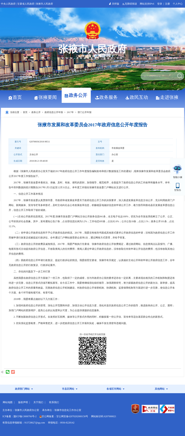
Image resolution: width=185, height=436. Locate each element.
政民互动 (137, 97)
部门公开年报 (84, 112)
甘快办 (177, 190)
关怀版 (114, 3)
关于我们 (38, 402)
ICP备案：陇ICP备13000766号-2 (19, 416)
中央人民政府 (8, 3)
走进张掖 (168, 97)
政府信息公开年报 (54, 112)
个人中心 (178, 3)
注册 (167, 3)
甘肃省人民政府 (25, 3)
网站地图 (8, 402)
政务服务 (107, 97)
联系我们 (54, 402)
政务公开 (77, 95)
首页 (16, 97)
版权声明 (23, 402)
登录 (159, 3)
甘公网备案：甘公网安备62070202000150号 (64, 416)
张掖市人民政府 (44, 3)
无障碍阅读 (130, 3)
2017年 (70, 112)
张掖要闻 (46, 97)
